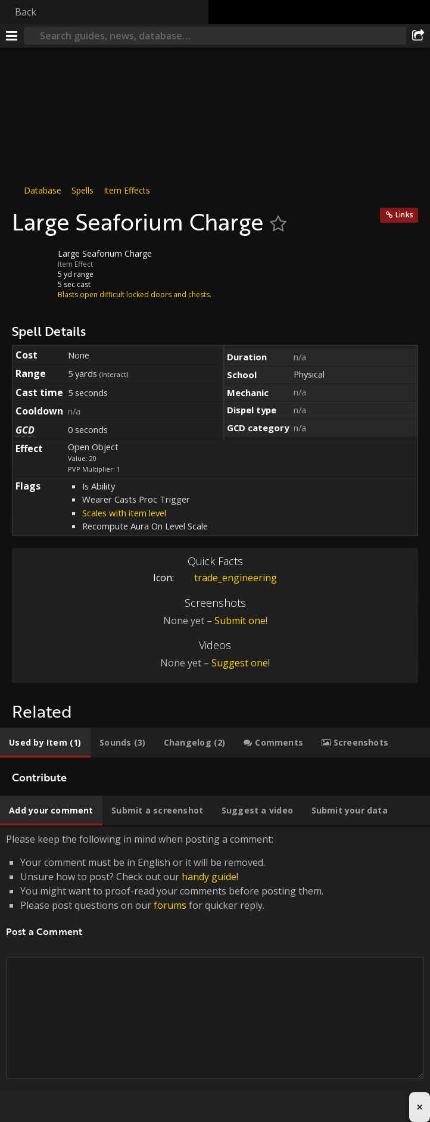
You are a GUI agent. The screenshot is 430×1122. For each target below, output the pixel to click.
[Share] (418, 36)
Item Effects (127, 190)
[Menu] (12, 36)
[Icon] (32, 262)
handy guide (209, 876)
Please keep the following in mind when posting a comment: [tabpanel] (215, 970)
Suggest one (239, 662)
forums (170, 905)
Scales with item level (124, 513)
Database (42, 190)
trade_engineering (226, 577)
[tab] (45, 743)
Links (404, 215)
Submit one (240, 620)
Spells (82, 190)
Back (25, 11)
